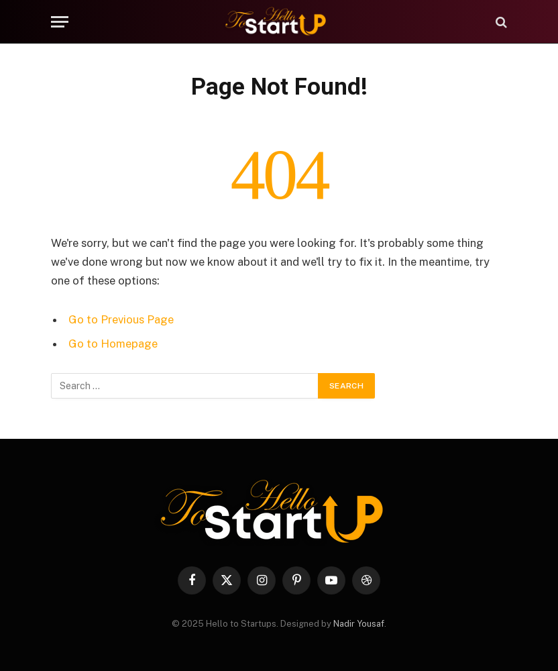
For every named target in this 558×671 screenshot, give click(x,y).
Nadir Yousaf (358, 624)
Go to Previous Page (121, 319)
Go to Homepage (113, 343)
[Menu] (59, 22)
